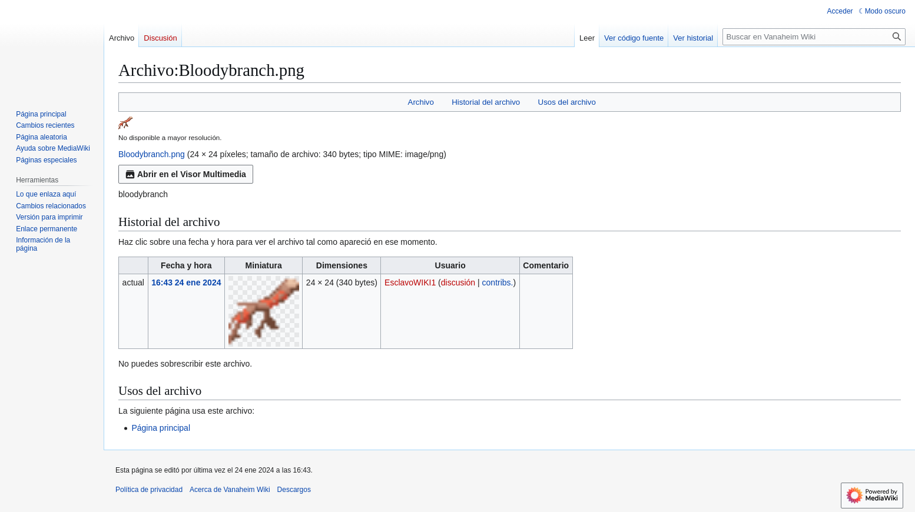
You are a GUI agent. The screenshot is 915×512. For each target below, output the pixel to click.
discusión (458, 282)
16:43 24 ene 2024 (186, 282)
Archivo (421, 102)
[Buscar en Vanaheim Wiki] (814, 36)
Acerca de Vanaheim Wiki (230, 490)
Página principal (160, 428)
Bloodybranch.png (151, 154)
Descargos (294, 490)
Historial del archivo (486, 102)
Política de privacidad (149, 490)
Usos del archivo (567, 102)
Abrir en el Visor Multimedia (185, 174)
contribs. (497, 282)
